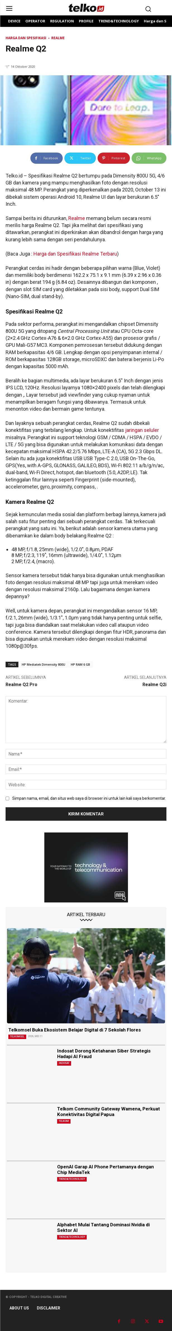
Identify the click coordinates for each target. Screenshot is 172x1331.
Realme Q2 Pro (21, 684)
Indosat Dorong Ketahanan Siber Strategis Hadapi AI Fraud (104, 1053)
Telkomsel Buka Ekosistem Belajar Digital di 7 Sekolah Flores (74, 1030)
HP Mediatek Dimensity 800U (43, 664)
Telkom (64, 1121)
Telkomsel (17, 1036)
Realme (58, 38)
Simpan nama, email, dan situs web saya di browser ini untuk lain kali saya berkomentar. (89, 798)
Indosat (64, 1063)
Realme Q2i (154, 684)
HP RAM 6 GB (80, 664)
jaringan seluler (142, 430)
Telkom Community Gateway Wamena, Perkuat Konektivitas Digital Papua (108, 1111)
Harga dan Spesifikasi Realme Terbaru (75, 254)
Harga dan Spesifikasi (26, 38)
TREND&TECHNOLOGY (72, 1179)
